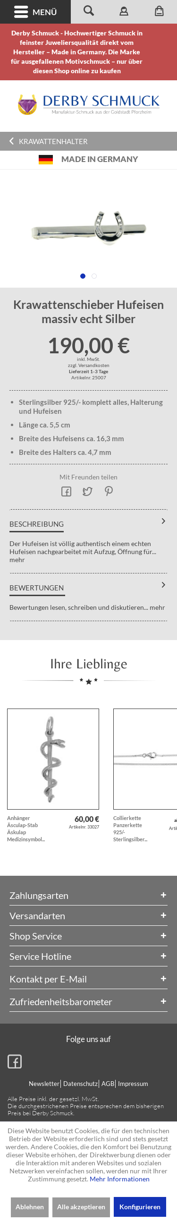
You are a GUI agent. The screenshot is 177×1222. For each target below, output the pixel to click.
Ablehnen (30, 1207)
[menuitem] (35, 12)
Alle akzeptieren (81, 1207)
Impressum (133, 1083)
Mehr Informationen (120, 1179)
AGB (107, 1083)
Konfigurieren (139, 1207)
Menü (35, 12)
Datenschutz (80, 1083)
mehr (17, 559)
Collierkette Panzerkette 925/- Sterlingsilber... (130, 828)
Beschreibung (36, 524)
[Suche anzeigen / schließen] (88, 12)
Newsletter (44, 1083)
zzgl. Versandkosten (89, 365)
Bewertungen (36, 587)
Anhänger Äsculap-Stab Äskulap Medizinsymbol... (26, 828)
